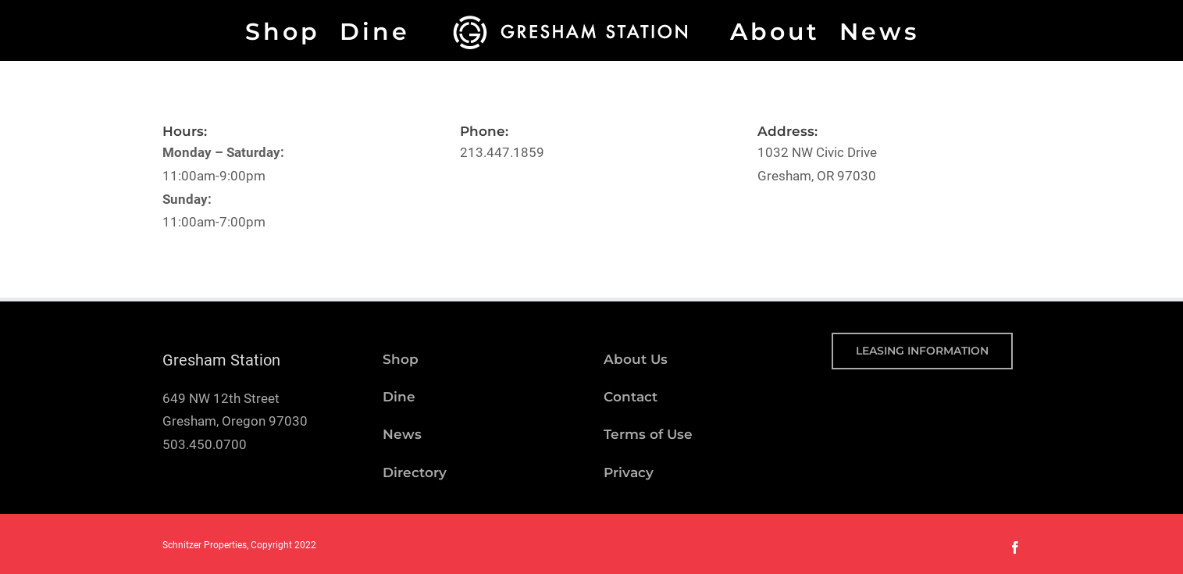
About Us (636, 359)
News (402, 434)
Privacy (629, 472)
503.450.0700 (204, 444)
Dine (399, 397)
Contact (630, 397)
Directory (415, 472)
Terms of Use (648, 434)
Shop (401, 359)
